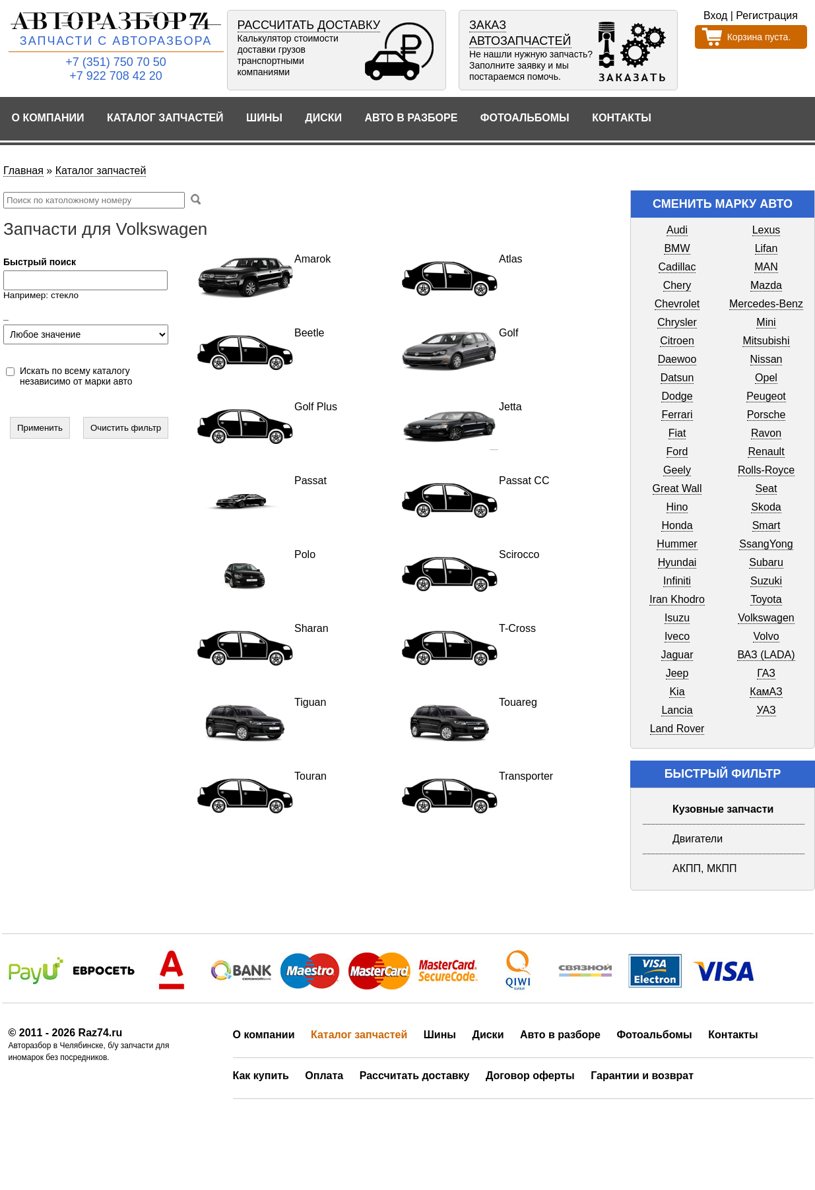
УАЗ (765, 710)
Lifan (766, 248)
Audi (677, 229)
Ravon (766, 433)
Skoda (766, 507)
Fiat (677, 433)
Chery (677, 285)
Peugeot (766, 396)
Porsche (766, 414)
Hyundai (677, 562)
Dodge (676, 396)
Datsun (677, 377)
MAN (766, 266)
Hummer (677, 543)
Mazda (766, 285)
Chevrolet (677, 303)
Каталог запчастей (165, 117)
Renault (766, 451)
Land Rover (677, 728)
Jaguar (677, 654)
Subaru (766, 562)
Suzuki (766, 580)
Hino (677, 507)
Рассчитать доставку (415, 1075)
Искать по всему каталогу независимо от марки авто (76, 376)
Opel (766, 377)
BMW (677, 248)
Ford (677, 451)
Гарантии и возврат (642, 1075)
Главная (23, 170)
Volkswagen (766, 617)
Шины (264, 117)
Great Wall (677, 488)
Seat (766, 488)
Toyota (765, 599)
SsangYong (766, 543)
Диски (323, 117)
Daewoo (677, 359)
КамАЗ (766, 691)
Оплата (324, 1075)
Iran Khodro (677, 599)
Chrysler (677, 322)
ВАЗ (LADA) (766, 654)
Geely (677, 470)
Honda (676, 525)
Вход (715, 15)
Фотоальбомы (525, 117)
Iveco (677, 636)
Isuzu (677, 617)
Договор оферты (530, 1075)
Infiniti (677, 580)
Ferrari (676, 414)
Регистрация (767, 15)
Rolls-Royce (766, 470)
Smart (766, 525)
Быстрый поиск (39, 262)
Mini (765, 322)
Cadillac (677, 266)
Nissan (766, 359)
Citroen (677, 340)
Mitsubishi (765, 340)
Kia (676, 691)
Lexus (766, 229)
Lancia (676, 710)
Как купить (261, 1075)
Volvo (766, 636)
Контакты (621, 117)
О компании (48, 117)
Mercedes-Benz (766, 303)
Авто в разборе (410, 117)
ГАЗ (766, 673)
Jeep (677, 673)
